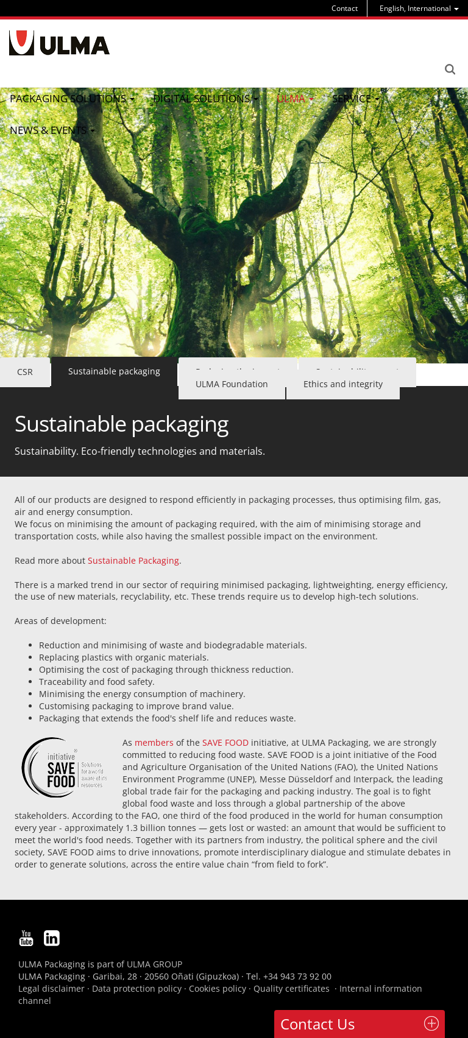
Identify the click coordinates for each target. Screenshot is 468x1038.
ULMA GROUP (154, 964)
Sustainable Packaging (133, 560)
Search (450, 69)
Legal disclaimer (51, 988)
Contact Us (317, 1024)
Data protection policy (137, 988)
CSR (25, 371)
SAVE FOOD (225, 742)
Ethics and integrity (343, 384)
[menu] (419, 8)
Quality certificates (292, 988)
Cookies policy (217, 988)
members (155, 742)
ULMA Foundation (232, 384)
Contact (345, 8)
